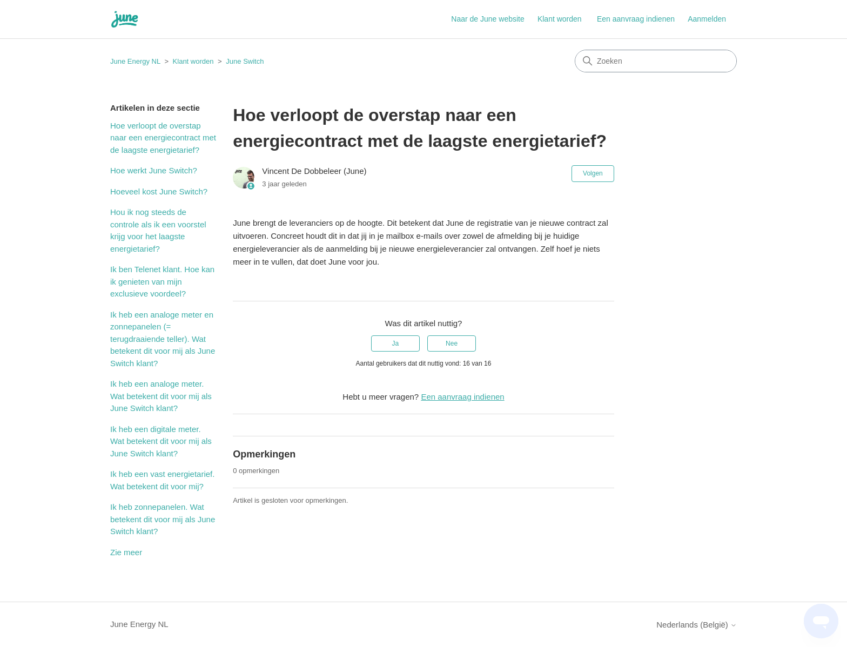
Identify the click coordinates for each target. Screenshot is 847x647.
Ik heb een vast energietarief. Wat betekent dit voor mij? (162, 480)
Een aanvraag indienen (636, 19)
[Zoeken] (655, 61)
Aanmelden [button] (707, 19)
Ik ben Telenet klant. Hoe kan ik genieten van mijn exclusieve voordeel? (162, 281)
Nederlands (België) (696, 624)
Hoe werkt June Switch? (153, 170)
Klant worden (559, 19)
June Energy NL (135, 61)
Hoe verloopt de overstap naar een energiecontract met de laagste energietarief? (163, 137)
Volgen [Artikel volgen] (593, 173)
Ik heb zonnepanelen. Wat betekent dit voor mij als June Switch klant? (162, 519)
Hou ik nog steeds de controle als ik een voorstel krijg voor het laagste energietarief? (158, 230)
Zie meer (126, 552)
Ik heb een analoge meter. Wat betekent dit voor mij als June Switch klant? (161, 396)
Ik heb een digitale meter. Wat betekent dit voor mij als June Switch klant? (161, 441)
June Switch (245, 61)
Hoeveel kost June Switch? (158, 191)
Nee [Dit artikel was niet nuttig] (452, 343)
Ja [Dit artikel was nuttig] (395, 343)
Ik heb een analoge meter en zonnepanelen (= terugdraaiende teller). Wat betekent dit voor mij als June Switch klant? (162, 339)
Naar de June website (487, 19)
